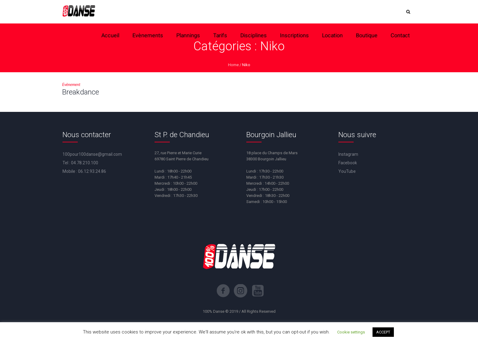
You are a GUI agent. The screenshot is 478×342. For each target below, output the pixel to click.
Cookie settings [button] (351, 332)
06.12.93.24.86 (92, 171)
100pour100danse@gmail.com (92, 154)
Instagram (348, 154)
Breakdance (80, 92)
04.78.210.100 (84, 162)
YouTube (347, 171)
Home (233, 64)
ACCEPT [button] (383, 332)
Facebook (347, 162)
